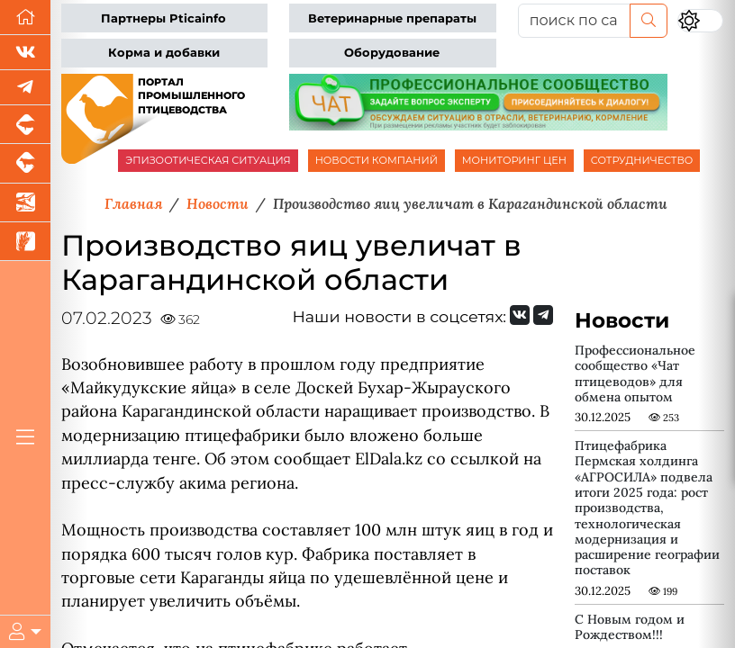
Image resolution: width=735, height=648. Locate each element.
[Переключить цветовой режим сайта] (700, 20)
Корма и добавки (164, 52)
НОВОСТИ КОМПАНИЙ (376, 160)
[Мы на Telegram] (543, 315)
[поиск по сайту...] (574, 21)
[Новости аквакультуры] (25, 203)
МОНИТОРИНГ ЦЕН (514, 160)
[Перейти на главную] (25, 17)
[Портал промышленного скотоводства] (25, 163)
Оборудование (392, 52)
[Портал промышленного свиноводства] (25, 124)
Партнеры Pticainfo (163, 18)
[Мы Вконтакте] (25, 52)
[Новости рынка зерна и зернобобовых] (25, 241)
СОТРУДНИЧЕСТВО (642, 160)
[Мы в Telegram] (25, 87)
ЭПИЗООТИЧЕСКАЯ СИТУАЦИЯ (207, 160)
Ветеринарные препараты (392, 18)
